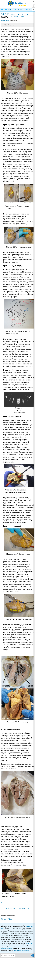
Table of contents (9, 25)
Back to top (4, 903)
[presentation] (16, 93)
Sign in (32, 956)
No (11, 919)
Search (2, 955)
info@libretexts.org (6, 948)
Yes (5, 919)
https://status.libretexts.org (21, 950)
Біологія (19, 9)
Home (8, 9)
